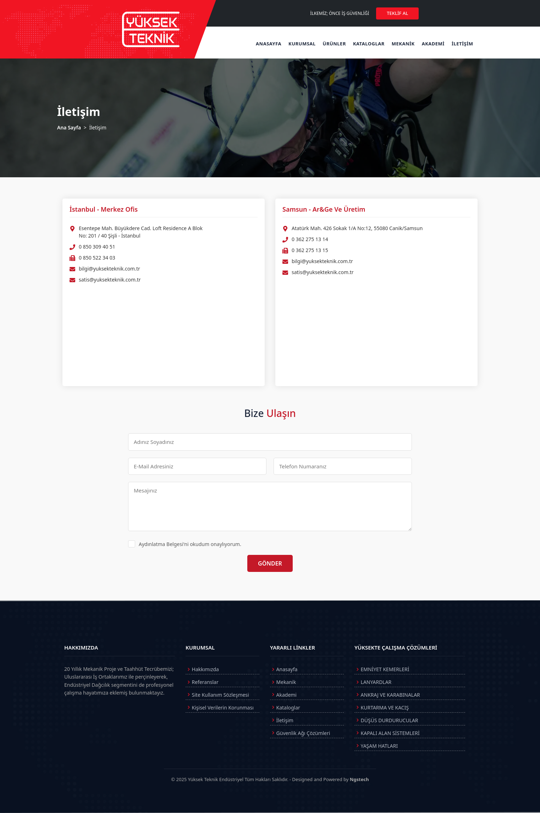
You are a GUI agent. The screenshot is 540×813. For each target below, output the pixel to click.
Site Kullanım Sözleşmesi (217, 695)
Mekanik (283, 682)
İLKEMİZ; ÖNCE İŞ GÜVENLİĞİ (339, 13)
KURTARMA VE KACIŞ (381, 708)
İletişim (281, 720)
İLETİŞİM (462, 43)
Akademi (283, 695)
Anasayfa (283, 669)
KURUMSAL (302, 43)
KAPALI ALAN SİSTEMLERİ (387, 733)
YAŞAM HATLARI (376, 746)
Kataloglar (285, 708)
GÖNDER (270, 563)
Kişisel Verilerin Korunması (220, 708)
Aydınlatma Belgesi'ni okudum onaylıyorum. (184, 543)
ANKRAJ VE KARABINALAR (387, 695)
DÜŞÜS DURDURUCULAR (386, 720)
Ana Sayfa (69, 127)
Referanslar (202, 682)
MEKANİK (403, 43)
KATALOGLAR (369, 43)
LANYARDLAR (372, 682)
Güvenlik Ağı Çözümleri (300, 733)
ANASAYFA (268, 43)
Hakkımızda (202, 669)
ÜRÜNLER (334, 43)
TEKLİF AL (397, 13)
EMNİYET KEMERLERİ (381, 669)
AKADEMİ (433, 43)
